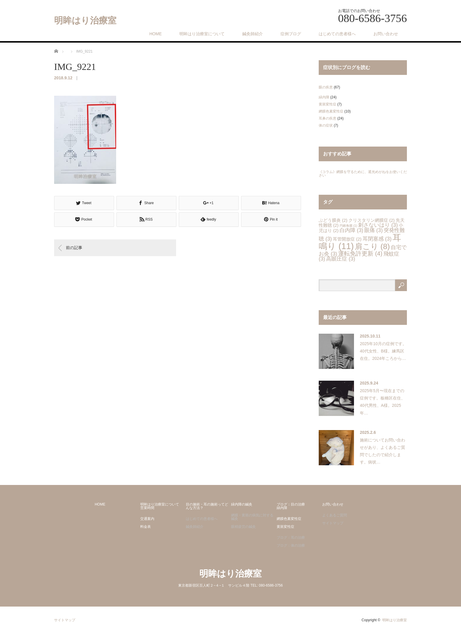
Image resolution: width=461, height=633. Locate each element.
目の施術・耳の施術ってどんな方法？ (207, 506)
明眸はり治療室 (85, 20)
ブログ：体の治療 (291, 545)
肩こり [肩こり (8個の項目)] (372, 246)
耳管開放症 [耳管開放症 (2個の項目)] (347, 238)
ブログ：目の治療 (291, 504)
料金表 (145, 526)
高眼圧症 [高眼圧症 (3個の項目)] (340, 259)
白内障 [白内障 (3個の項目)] (351, 230)
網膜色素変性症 (331, 111)
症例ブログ (290, 33)
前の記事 (74, 247)
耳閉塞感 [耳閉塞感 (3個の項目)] (377, 239)
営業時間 (147, 508)
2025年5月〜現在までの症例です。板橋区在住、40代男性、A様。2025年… (382, 401)
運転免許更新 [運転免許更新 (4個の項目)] (360, 253)
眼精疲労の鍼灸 (243, 526)
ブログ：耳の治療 (291, 537)
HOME (155, 33)
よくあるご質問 (334, 515)
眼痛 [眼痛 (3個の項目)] (373, 230)
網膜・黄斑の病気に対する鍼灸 (252, 516)
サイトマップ (332, 523)
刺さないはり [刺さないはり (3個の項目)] (378, 225)
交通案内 (147, 518)
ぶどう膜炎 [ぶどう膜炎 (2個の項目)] (333, 220)
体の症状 (326, 125)
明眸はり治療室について (202, 33)
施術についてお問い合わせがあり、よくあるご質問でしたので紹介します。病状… (382, 451)
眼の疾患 (326, 87)
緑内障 (324, 97)
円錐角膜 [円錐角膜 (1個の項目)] (348, 225)
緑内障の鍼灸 (241, 504)
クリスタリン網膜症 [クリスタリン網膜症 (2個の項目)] (371, 220)
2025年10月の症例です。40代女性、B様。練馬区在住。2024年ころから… (383, 351)
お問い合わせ (385, 33)
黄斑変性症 (327, 104)
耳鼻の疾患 (327, 118)
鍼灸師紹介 (252, 33)
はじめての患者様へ (337, 33)
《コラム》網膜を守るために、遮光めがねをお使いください (363, 173)
